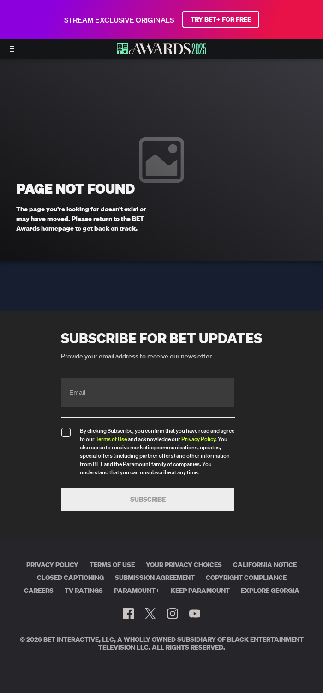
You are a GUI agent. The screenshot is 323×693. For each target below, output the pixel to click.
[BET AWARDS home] (161, 51)
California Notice (265, 565)
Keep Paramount (200, 590)
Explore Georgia (270, 590)
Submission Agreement (155, 578)
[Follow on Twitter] (150, 613)
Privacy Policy (198, 439)
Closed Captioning (70, 578)
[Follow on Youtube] (194, 613)
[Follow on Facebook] (128, 613)
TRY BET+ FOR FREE (221, 19)
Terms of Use (111, 439)
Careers (39, 590)
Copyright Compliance (246, 578)
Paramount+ (137, 590)
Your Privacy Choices (184, 565)
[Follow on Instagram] (172, 613)
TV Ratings (84, 590)
